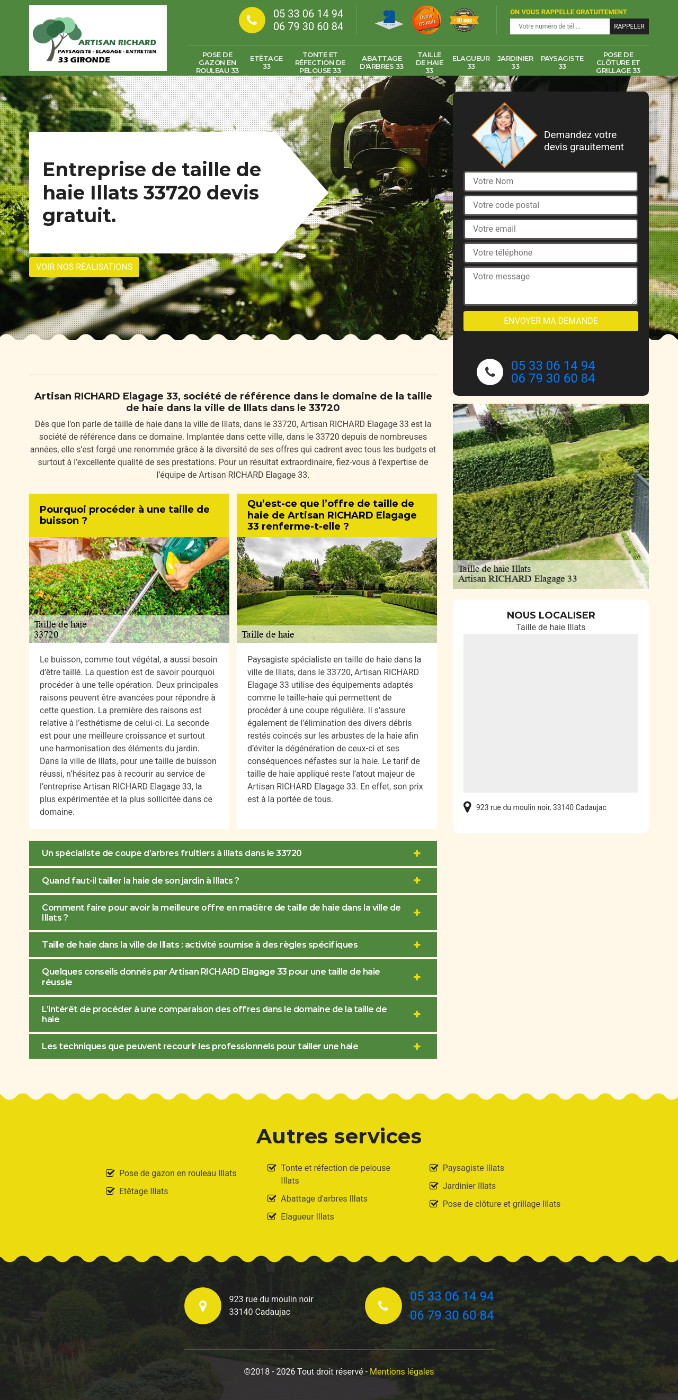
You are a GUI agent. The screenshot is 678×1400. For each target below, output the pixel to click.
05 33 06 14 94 (308, 13)
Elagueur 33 (470, 62)
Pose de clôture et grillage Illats (502, 1204)
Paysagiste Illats (473, 1168)
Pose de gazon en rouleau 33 (217, 62)
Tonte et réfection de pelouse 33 (320, 62)
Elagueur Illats (307, 1217)
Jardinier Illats (469, 1186)
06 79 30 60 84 (308, 26)
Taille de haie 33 (429, 62)
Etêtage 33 (266, 62)
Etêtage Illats (143, 1191)
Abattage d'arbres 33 (382, 62)
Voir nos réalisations (84, 267)
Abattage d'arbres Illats (324, 1199)
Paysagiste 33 (562, 62)
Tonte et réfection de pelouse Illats (335, 1174)
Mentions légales (402, 1372)
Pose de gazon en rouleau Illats (177, 1173)
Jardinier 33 (515, 62)
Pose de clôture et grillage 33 (618, 62)
